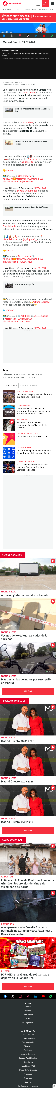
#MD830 (10, 170)
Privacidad (28, 1074)
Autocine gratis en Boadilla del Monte (9, 210)
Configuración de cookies (28, 1086)
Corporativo (28, 1031)
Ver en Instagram (20, 996)
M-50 (16, 374)
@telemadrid (25, 176)
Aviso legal (28, 1078)
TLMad (17, 9)
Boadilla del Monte (27, 191)
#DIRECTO (8, 179)
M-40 (40, 374)
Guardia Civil (7, 924)
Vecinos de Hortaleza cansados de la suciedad (9, 144)
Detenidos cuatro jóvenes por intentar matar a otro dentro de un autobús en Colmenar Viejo (9, 411)
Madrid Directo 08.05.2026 (28, 719)
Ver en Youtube (43, 996)
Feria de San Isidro (25, 391)
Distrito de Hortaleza (28, 374)
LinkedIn (36, 35)
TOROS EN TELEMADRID (17, 16)
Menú (52, 3)
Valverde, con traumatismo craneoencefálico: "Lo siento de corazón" (9, 425)
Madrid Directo (8, 592)
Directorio (28, 1046)
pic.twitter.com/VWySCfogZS (17, 262)
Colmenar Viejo (24, 406)
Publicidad (28, 1050)
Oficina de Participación (28, 1070)
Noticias (7, 9)
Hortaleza (28, 122)
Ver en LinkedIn (35, 996)
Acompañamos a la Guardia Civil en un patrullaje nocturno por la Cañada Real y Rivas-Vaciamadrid (28, 906)
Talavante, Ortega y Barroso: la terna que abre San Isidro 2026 (9, 396)
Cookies (28, 1082)
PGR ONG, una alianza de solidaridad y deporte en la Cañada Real (28, 953)
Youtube (44, 35)
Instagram (20, 35)
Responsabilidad (28, 1038)
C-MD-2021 (28, 28)
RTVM (28, 1003)
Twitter (12, 35)
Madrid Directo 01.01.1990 (28, 800)
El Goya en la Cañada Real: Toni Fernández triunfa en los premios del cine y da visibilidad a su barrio (28, 859)
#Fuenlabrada (10, 239)
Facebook (4, 35)
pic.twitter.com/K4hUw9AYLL (18, 322)
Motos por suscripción (9, 287)
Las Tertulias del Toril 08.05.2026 (9, 439)
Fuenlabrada (9, 226)
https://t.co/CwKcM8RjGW (29, 179)
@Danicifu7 (28, 162)
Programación (46, 9)
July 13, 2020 (40, 188)
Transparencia (28, 1042)
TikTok (28, 35)
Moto (34, 377)
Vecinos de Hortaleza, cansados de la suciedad (28, 614)
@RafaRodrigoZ (41, 302)
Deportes (5, 971)
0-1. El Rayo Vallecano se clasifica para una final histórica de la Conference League (9, 467)
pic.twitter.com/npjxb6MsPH (18, 182)
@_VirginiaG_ (30, 239)
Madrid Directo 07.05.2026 (28, 760)
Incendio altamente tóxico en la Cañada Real (9, 112)
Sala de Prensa (28, 1034)
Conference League (26, 462)
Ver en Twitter (12, 997)
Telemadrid (28, 1011)
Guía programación (28, 1023)
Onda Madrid (30, 9)
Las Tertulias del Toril (27, 434)
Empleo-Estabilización (28, 1058)
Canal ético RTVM (28, 1066)
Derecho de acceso (28, 1054)
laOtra (28, 1019)
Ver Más (28, 691)
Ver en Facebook (5, 997)
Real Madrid (22, 420)
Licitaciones (28, 1062)
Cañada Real (28, 92)
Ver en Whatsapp (50, 996)
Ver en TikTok (28, 997)
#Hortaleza (35, 159)
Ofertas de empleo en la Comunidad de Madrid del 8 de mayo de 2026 (9, 453)
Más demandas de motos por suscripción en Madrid (28, 658)
